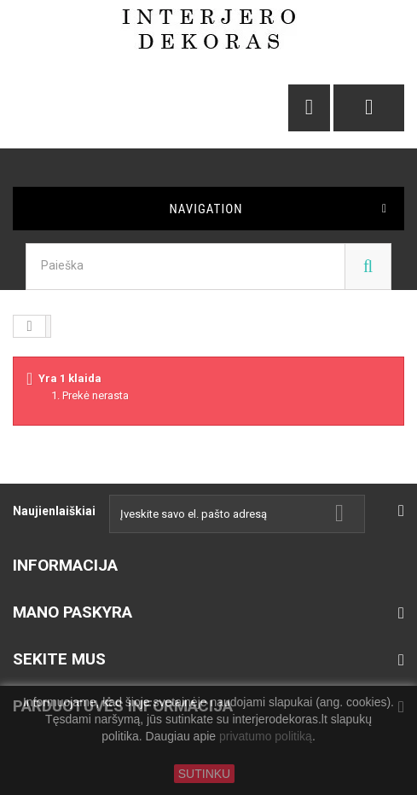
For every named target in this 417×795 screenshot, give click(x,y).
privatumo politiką (265, 737)
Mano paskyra (72, 612)
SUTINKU (204, 773)
